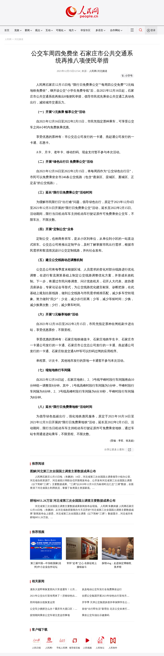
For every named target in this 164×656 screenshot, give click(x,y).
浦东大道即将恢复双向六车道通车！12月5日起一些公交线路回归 (65, 589)
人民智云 (100, 642)
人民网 (8, 39)
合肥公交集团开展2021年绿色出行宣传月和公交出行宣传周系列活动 (119, 595)
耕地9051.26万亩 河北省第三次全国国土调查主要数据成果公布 (72, 500)
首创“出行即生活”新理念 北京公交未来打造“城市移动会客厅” (115, 608)
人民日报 (36, 642)
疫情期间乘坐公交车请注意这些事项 (50, 615)
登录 (152, 30)
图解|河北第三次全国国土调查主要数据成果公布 (63, 471)
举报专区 (85, 30)
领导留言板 (74, 642)
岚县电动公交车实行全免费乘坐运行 (102, 589)
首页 (6, 30)
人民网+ (49, 642)
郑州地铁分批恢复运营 (42, 602)
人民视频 (87, 642)
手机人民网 (61, 642)
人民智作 (112, 642)
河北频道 (19, 39)
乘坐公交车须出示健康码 (95, 615)
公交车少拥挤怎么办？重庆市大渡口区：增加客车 (57, 608)
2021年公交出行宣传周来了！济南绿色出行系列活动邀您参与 (63, 595)
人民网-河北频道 (98, 71)
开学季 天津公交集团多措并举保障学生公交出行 (108, 602)
